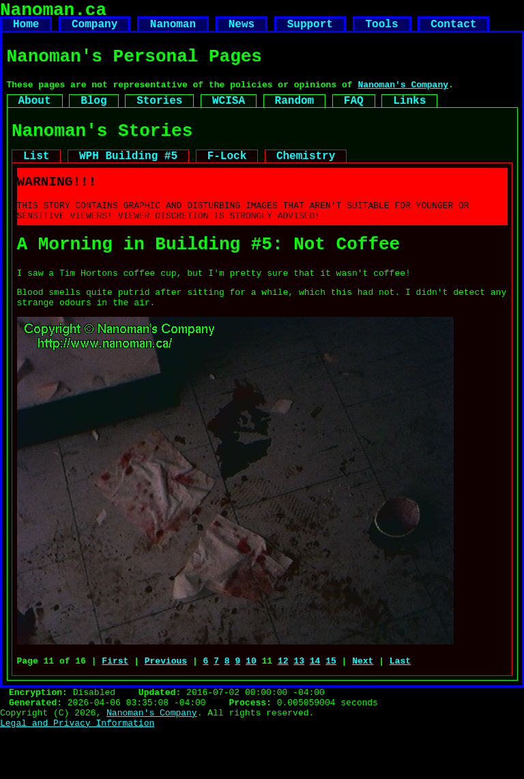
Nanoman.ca (53, 12)
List (36, 177)
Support (310, 30)
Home (26, 30)
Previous (166, 702)
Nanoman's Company (403, 97)
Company (94, 30)
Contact (453, 30)
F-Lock (227, 177)
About (34, 115)
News (241, 30)
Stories (159, 115)
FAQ (354, 115)
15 (330, 702)
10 (251, 702)
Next (362, 702)
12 (283, 702)
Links (409, 115)
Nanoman (173, 30)
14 (315, 702)
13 (298, 702)
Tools (381, 30)
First (115, 702)
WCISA (228, 115)
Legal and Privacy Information (77, 773)
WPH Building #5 (128, 177)
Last (400, 702)
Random (295, 115)
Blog (93, 115)
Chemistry (305, 177)
